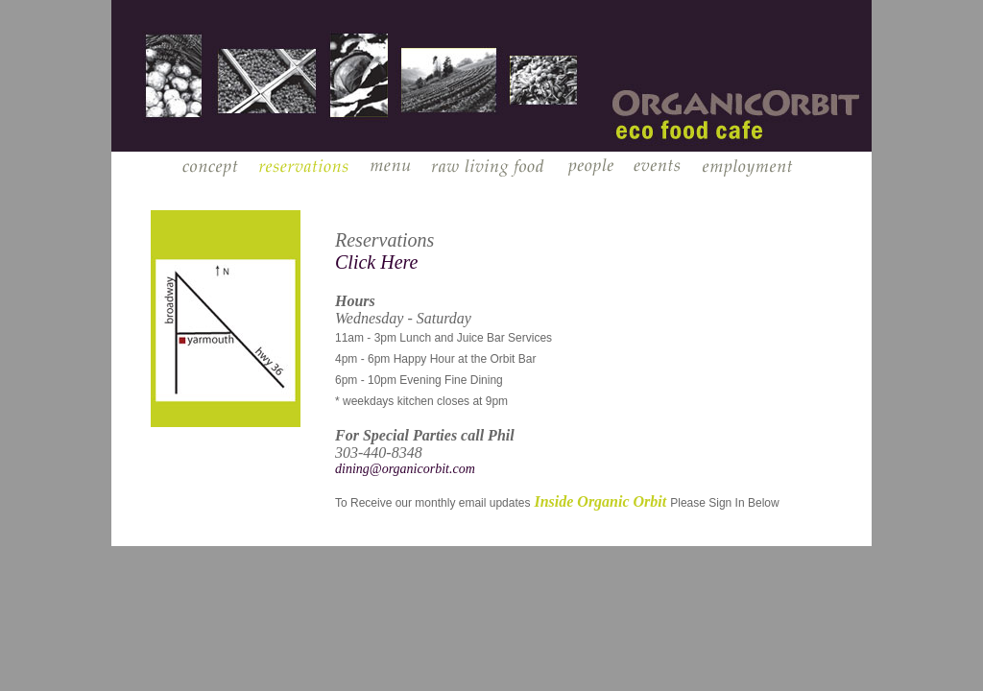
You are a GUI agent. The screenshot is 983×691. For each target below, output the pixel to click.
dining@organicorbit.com (405, 469)
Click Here (376, 262)
